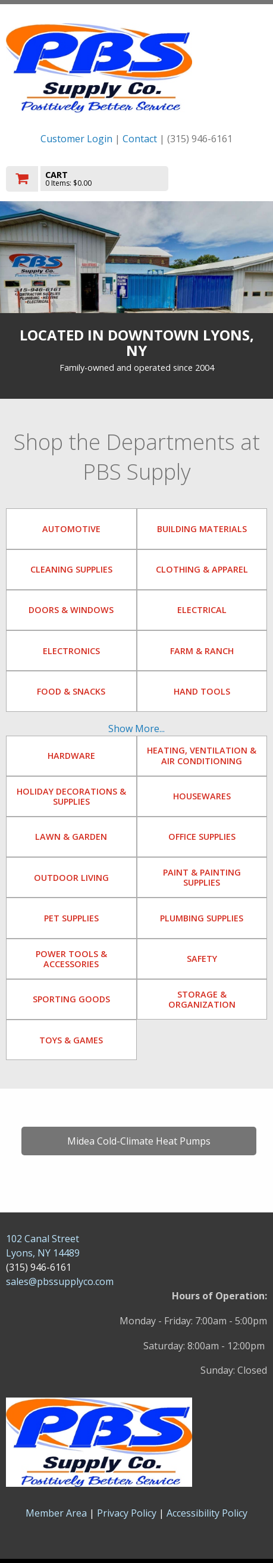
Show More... (136, 728)
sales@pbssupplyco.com (60, 1281)
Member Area (56, 1513)
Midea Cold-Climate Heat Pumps (139, 1141)
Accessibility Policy (207, 1513)
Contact (140, 138)
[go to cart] (97, 179)
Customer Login (76, 138)
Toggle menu (228, 177)
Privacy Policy (128, 1513)
